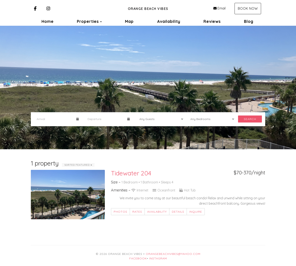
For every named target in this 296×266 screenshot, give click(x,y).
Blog (248, 21)
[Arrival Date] (54, 119)
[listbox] (148, 87)
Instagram (158, 258)
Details (178, 212)
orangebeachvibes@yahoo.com (173, 254)
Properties (88, 21)
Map (129, 21)
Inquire (195, 212)
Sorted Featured (78, 164)
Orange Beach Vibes (148, 9)
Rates (137, 212)
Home (48, 21)
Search (250, 119)
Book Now (248, 8)
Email (219, 8)
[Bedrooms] (211, 119)
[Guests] (160, 119)
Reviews (212, 21)
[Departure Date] (105, 119)
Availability (168, 21)
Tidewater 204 (131, 173)
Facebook (138, 258)
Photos (120, 212)
